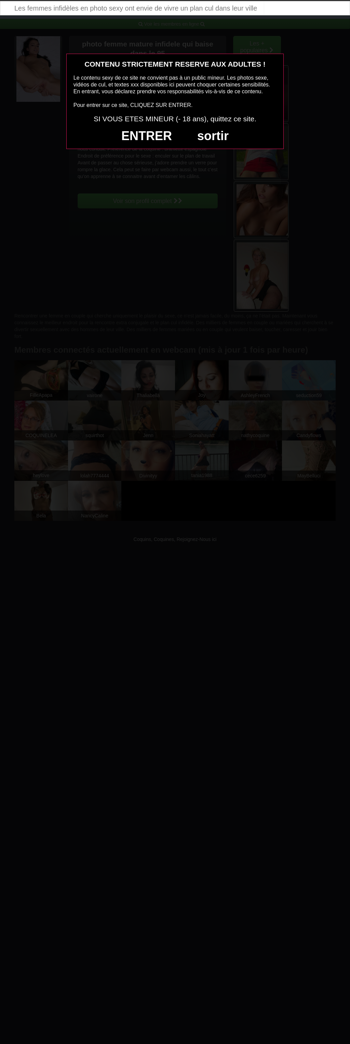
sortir (213, 136)
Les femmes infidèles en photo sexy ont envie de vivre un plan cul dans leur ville (135, 8)
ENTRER (146, 136)
